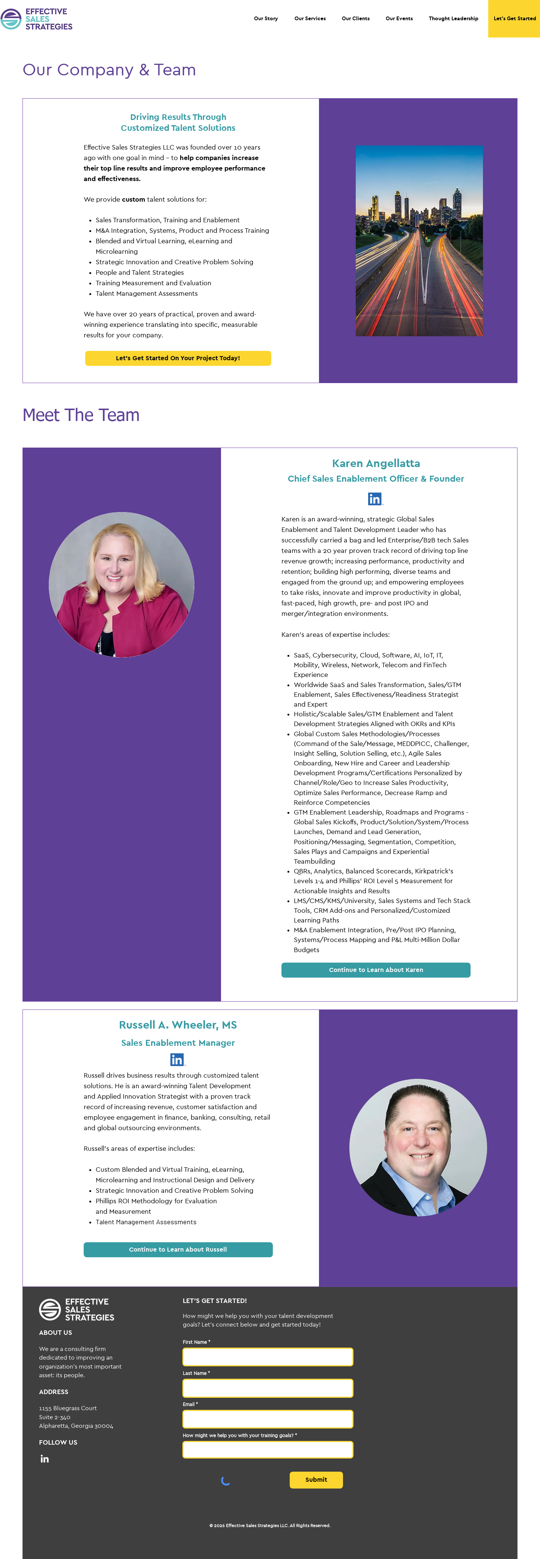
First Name (195, 1342)
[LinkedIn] (44, 1458)
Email (188, 1404)
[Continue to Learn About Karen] (376, 970)
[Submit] (316, 1480)
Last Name (194, 1373)
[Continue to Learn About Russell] (178, 1249)
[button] (266, 18)
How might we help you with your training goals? (238, 1435)
